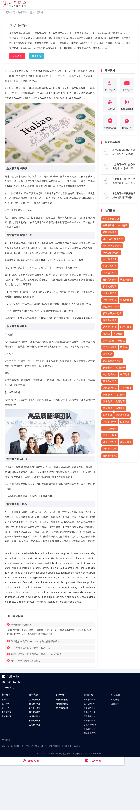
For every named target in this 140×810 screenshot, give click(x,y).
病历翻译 (124, 374)
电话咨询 (93, 761)
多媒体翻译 (6, 712)
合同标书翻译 (110, 388)
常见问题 (115, 699)
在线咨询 (31, 761)
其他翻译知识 (89, 729)
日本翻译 (124, 421)
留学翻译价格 (62, 708)
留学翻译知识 (89, 708)
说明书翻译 (108, 225)
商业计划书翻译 (111, 306)
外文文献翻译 (110, 293)
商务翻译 (107, 394)
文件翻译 (120, 401)
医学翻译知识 (89, 716)
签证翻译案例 (35, 699)
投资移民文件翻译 (112, 313)
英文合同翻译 (110, 381)
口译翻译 (5, 708)
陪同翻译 (120, 394)
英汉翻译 (107, 354)
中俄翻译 (120, 408)
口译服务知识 (89, 712)
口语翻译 (107, 415)
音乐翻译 (107, 401)
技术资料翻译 (110, 286)
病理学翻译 (125, 327)
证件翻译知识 (89, 704)
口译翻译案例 (35, 716)
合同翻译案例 (35, 704)
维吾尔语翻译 (122, 415)
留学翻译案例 (35, 712)
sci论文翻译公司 (111, 252)
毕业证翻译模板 (111, 218)
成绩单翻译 (125, 279)
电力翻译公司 (110, 259)
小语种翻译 (125, 388)
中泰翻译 (122, 225)
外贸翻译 (117, 333)
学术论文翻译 (110, 442)
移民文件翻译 (110, 279)
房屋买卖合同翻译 (112, 361)
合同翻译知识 (89, 699)
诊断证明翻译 (110, 232)
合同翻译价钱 (110, 455)
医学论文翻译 (110, 300)
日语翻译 (107, 367)
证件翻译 (5, 704)
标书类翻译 (125, 300)
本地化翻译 (6, 716)
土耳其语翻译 (110, 428)
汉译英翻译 (108, 340)
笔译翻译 (5, 699)
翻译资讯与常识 (90, 733)
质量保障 (115, 704)
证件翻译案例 (35, 708)
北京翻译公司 (16, 243)
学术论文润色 (110, 435)
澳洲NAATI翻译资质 (113, 239)
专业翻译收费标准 (112, 245)
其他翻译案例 (35, 725)
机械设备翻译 (110, 266)
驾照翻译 (120, 367)
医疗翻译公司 (110, 449)
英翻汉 (106, 333)
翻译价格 (36, 56)
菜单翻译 (107, 408)
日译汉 (121, 340)
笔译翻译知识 (89, 720)
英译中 (123, 347)
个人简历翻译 (110, 273)
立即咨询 (17, 56)
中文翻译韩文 (110, 374)
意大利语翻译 (36, 12)
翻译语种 (22, 12)
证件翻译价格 (62, 704)
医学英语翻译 (110, 421)
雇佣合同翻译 (110, 320)
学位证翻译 (125, 442)
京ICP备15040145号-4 (93, 753)
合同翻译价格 (62, 699)
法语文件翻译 (110, 327)
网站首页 (10, 12)
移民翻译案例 (35, 720)
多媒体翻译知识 (90, 725)
